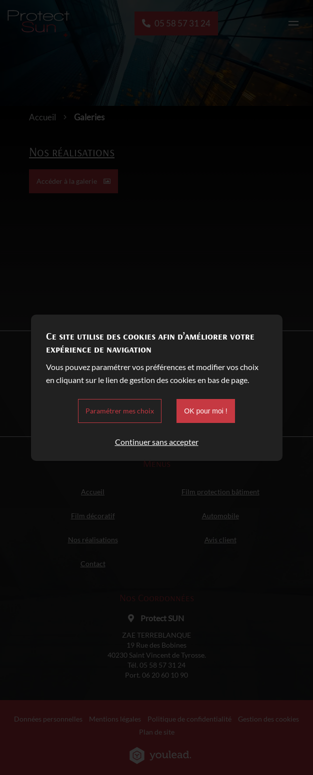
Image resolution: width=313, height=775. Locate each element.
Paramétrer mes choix (120, 410)
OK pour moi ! (205, 411)
